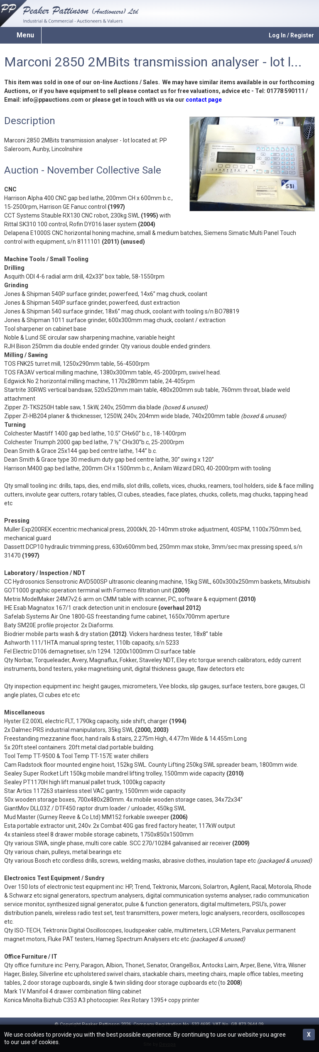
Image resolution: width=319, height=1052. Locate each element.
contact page (204, 99)
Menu (25, 35)
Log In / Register (291, 35)
